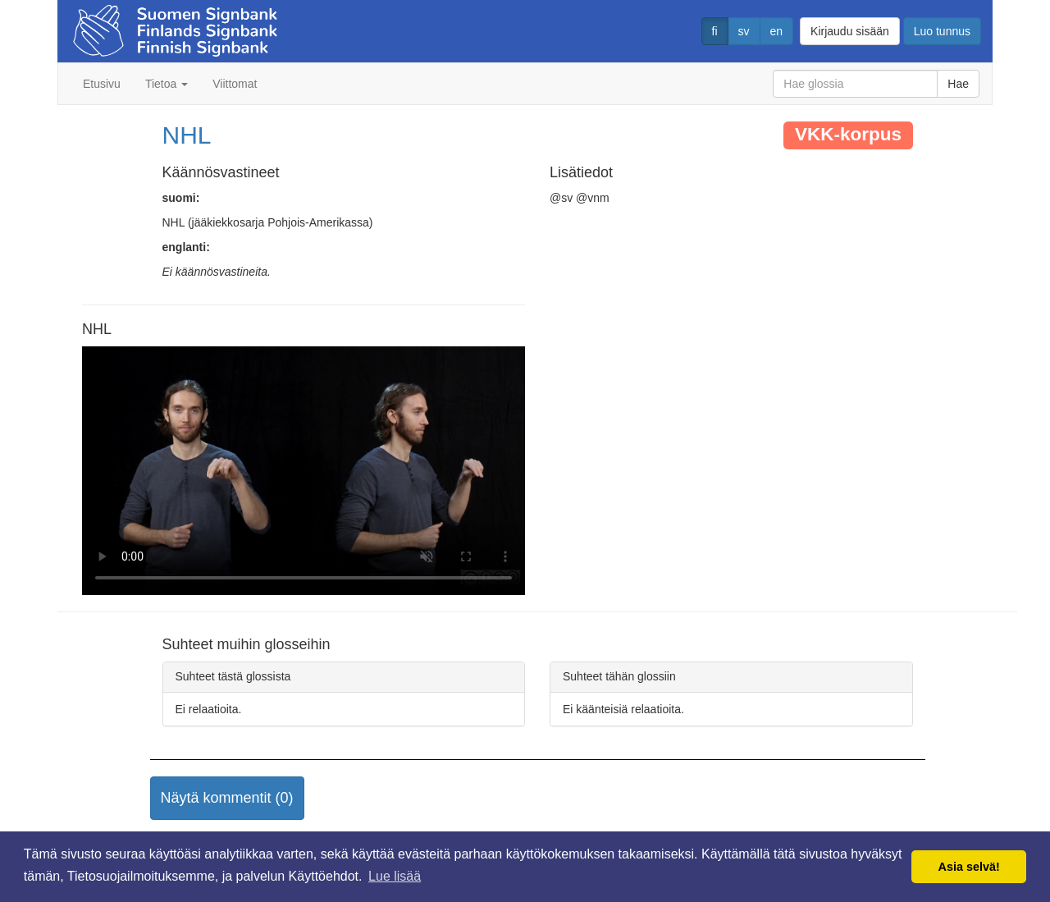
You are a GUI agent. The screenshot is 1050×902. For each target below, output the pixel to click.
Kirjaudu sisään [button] (849, 31)
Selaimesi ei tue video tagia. (303, 471)
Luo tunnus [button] (942, 31)
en (776, 31)
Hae (958, 83)
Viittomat (234, 83)
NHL (187, 135)
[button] (227, 798)
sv (744, 31)
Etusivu (102, 83)
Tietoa (166, 83)
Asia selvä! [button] (969, 866)
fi (715, 31)
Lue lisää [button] (394, 876)
